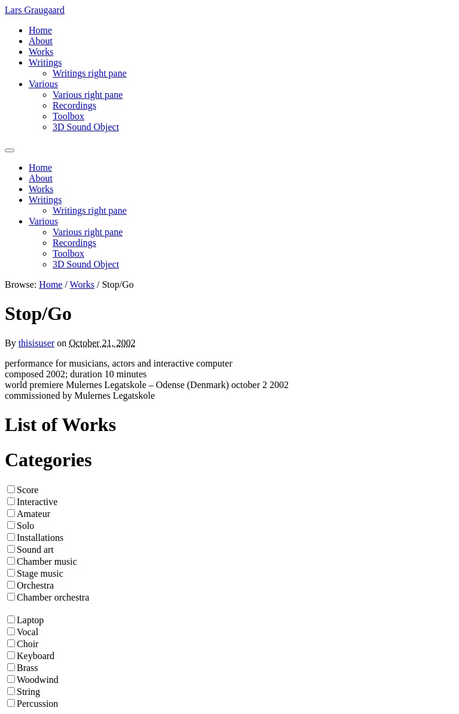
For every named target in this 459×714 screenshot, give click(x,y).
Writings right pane (90, 73)
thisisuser (36, 343)
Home (40, 30)
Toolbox (68, 116)
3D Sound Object (86, 127)
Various (43, 84)
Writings (45, 62)
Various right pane (88, 95)
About (41, 41)
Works (41, 52)
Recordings (74, 105)
